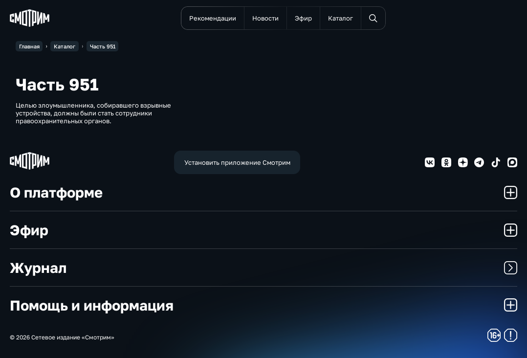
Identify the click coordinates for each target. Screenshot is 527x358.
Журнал (263, 267)
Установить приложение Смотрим (237, 162)
